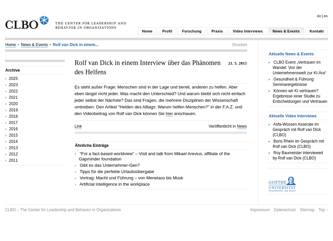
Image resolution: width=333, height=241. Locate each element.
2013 (13, 148)
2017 (13, 122)
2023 (13, 85)
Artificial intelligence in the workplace (115, 184)
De (319, 16)
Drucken (239, 44)
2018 (13, 116)
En (325, 16)
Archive (12, 70)
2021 (13, 97)
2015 (13, 135)
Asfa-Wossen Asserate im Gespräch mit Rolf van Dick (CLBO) (297, 129)
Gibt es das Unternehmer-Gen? (110, 165)
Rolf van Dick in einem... (75, 44)
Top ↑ (323, 210)
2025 (13, 78)
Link (78, 126)
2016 (13, 129)
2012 (13, 154)
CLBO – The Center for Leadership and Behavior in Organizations (63, 210)
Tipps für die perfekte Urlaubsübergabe (117, 171)
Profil (167, 31)
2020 (13, 103)
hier (169, 113)
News (242, 126)
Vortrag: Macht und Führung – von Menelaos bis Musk (131, 177)
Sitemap (307, 210)
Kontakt (317, 31)
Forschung (191, 31)
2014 (13, 141)
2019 (13, 110)
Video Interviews (248, 31)
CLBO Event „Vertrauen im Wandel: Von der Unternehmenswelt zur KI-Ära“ (299, 67)
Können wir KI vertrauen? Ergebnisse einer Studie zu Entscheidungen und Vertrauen (300, 96)
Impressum (260, 210)
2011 (13, 160)
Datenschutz (285, 210)
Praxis (217, 31)
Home (147, 31)
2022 (13, 91)
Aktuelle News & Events (291, 54)
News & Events (286, 31)
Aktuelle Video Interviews (293, 116)
